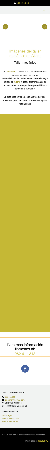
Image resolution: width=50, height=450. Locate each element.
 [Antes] (5, 26)
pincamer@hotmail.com (15, 400)
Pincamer (11, 71)
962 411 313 (23, 3)
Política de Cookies (10, 421)
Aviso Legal (7, 415)
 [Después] (44, 26)
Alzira (17, 82)
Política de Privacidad (11, 418)
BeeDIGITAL (43, 441)
